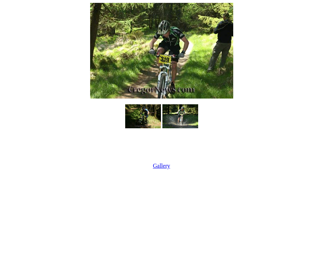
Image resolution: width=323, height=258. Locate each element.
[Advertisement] (161, 146)
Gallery (161, 166)
